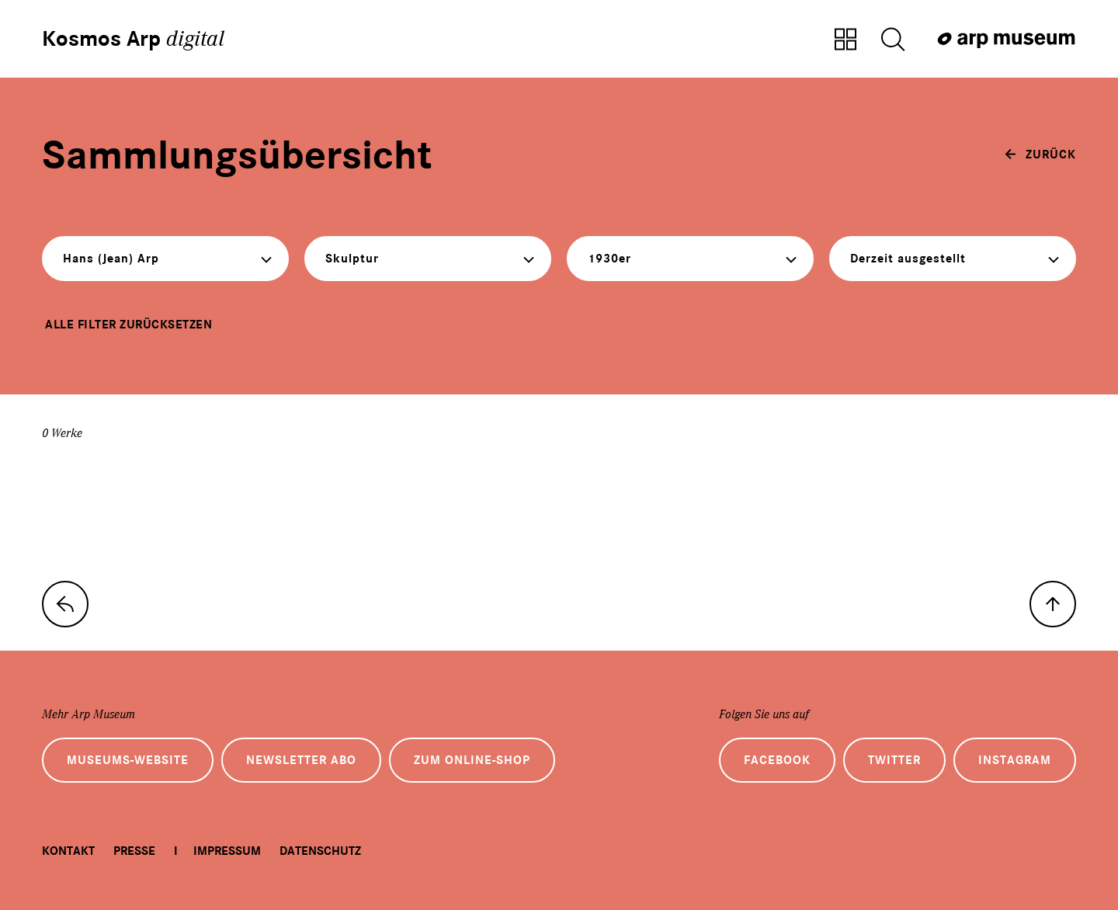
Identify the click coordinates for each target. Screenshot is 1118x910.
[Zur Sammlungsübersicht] (845, 40)
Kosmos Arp (133, 38)
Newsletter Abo (301, 760)
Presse (134, 851)
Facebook (777, 760)
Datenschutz (320, 851)
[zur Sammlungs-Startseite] (65, 604)
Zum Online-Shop (472, 760)
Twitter (894, 760)
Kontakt (68, 851)
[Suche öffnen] (892, 40)
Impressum (227, 851)
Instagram (1014, 760)
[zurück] (1040, 154)
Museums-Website (128, 760)
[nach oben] (1052, 604)
